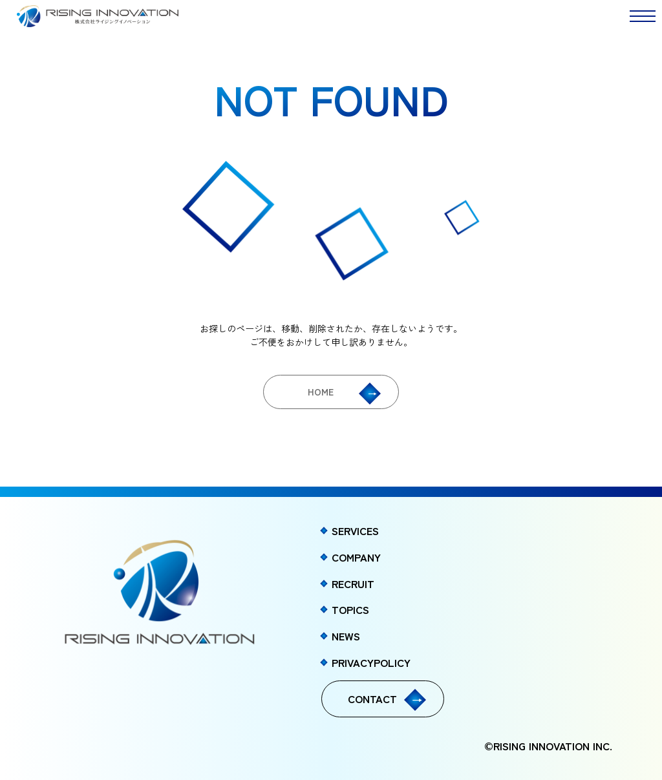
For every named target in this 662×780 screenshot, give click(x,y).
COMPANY (356, 557)
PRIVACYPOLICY (371, 662)
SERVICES (355, 530)
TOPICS (350, 609)
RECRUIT (353, 583)
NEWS (346, 636)
